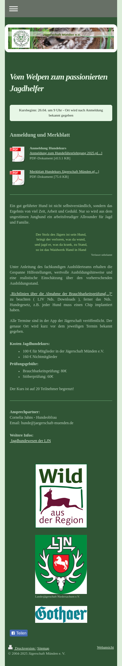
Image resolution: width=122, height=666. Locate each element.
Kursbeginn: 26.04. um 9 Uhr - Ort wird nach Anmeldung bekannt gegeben (61, 112)
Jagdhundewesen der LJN (30, 440)
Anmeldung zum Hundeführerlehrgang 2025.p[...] (66, 153)
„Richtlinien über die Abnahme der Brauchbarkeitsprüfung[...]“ (61, 293)
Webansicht (105, 647)
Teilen (18, 633)
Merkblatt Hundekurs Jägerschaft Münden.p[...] (64, 171)
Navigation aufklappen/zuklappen (61, 9)
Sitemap (43, 648)
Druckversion (22, 648)
